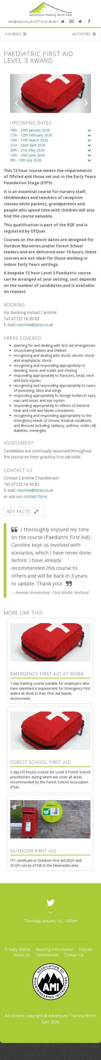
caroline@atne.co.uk (35, 324)
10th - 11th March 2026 (29, 140)
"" (50, 914)
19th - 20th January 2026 (30, 130)
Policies (85, 949)
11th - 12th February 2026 (31, 135)
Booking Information (55, 949)
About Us (22, 955)
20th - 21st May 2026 (27, 150)
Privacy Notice (18, 949)
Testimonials (47, 955)
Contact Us (74, 955)
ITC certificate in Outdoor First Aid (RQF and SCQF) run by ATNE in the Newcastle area (50, 842)
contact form (35, 496)
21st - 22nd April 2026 (27, 145)
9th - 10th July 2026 (25, 160)
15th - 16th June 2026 (27, 155)
